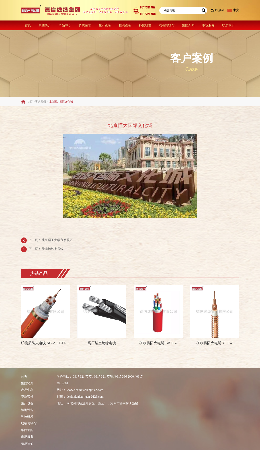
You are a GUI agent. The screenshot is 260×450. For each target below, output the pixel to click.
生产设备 (105, 25)
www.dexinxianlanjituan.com (85, 390)
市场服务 (208, 25)
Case (191, 69)
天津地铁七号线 (52, 249)
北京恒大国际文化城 (61, 101)
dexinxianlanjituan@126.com (85, 396)
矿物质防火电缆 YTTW (215, 343)
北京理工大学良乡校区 (57, 240)
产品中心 (65, 25)
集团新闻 (188, 25)
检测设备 (125, 25)
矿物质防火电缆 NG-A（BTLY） (45, 343)
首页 (28, 25)
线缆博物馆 (166, 25)
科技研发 (145, 25)
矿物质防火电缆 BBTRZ (158, 343)
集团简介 (45, 25)
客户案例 (191, 58)
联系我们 (228, 25)
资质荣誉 (85, 25)
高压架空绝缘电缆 (102, 343)
